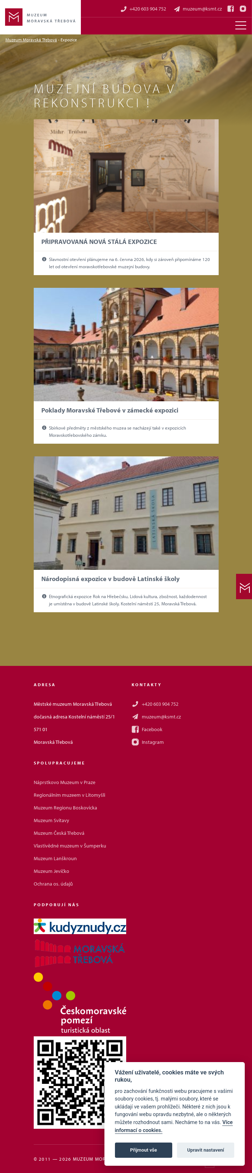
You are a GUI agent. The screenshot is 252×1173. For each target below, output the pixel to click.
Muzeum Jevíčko (51, 871)
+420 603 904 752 (143, 8)
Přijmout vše (143, 1150)
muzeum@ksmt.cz (197, 8)
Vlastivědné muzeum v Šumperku (70, 845)
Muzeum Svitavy (51, 820)
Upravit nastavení (205, 1150)
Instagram (148, 742)
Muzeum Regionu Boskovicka (65, 807)
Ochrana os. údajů (53, 883)
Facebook (147, 729)
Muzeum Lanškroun (55, 858)
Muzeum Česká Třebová (59, 833)
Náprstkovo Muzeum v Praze (64, 782)
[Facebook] (230, 8)
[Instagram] (243, 8)
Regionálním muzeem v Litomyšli (69, 795)
